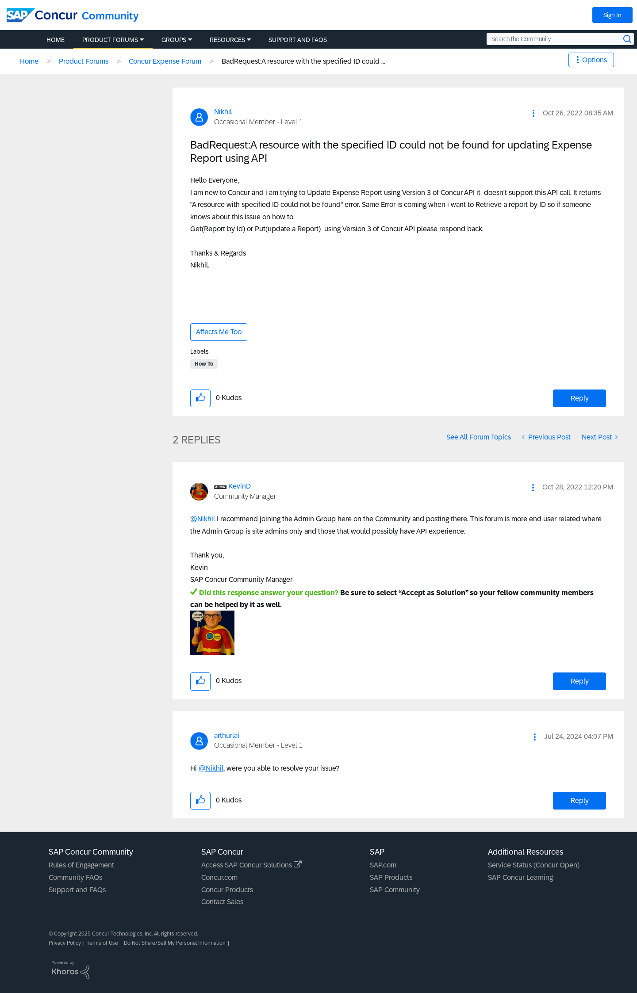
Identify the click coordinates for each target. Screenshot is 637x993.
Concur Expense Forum (165, 61)
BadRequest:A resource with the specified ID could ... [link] (303, 61)
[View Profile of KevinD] (239, 486)
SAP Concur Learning (520, 877)
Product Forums (83, 61)
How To (204, 364)
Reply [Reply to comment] (580, 681)
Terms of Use (102, 943)
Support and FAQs (77, 890)
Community (110, 16)
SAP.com (383, 865)
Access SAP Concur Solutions (251, 865)
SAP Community (395, 890)
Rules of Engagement (81, 865)
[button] (533, 113)
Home (29, 61)
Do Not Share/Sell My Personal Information (175, 943)
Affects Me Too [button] (219, 332)
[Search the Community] (560, 39)
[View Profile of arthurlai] (226, 735)
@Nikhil (202, 519)
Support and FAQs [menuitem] (298, 39)
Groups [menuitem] (173, 39)
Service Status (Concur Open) (533, 865)
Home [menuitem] (55, 39)
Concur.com (219, 877)
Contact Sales (222, 901)
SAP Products (391, 877)
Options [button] (594, 60)
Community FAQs (75, 877)
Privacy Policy (65, 943)
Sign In (612, 15)
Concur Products (227, 890)
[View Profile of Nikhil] (223, 111)
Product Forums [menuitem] (110, 39)
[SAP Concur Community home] (42, 15)
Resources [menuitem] (227, 39)
